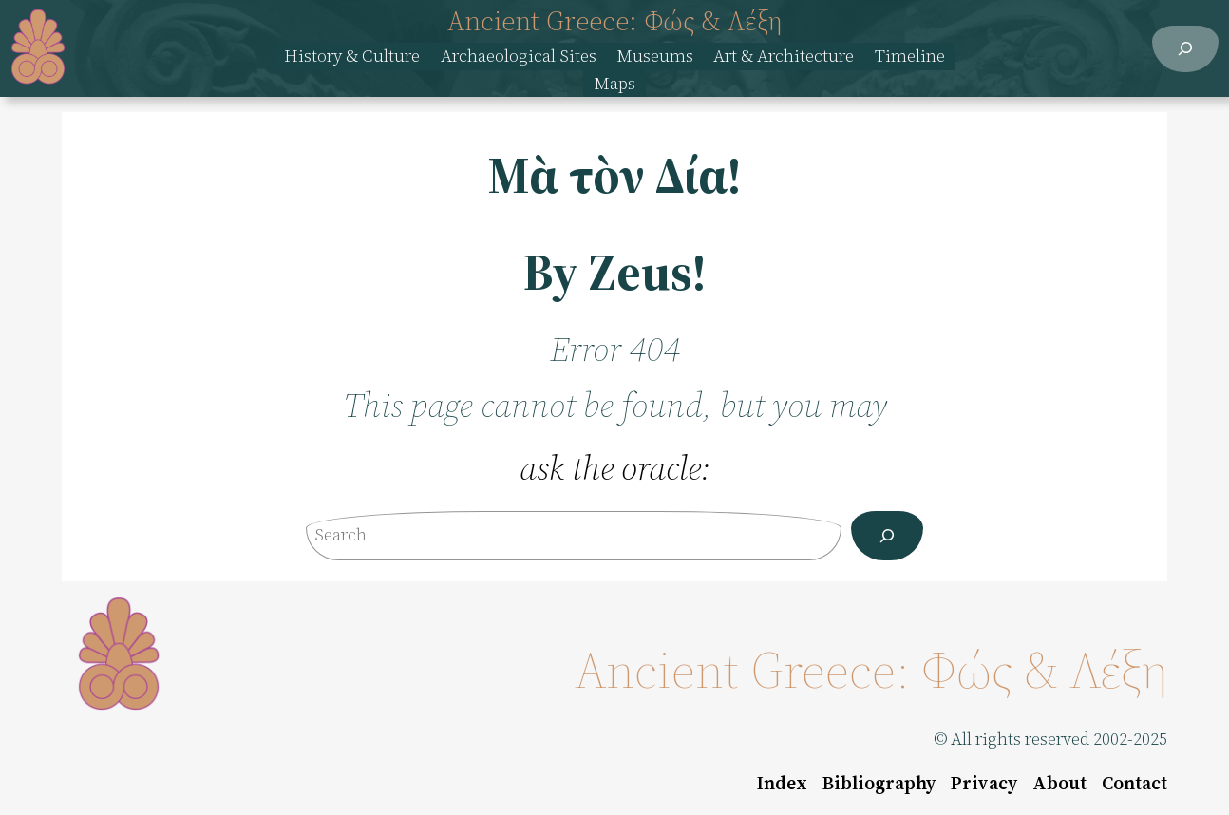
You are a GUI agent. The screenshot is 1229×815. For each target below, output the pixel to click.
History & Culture (352, 55)
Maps (614, 83)
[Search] (887, 535)
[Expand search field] (1186, 49)
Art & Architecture (783, 55)
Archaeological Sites (518, 55)
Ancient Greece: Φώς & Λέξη (614, 21)
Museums (654, 55)
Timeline (910, 55)
